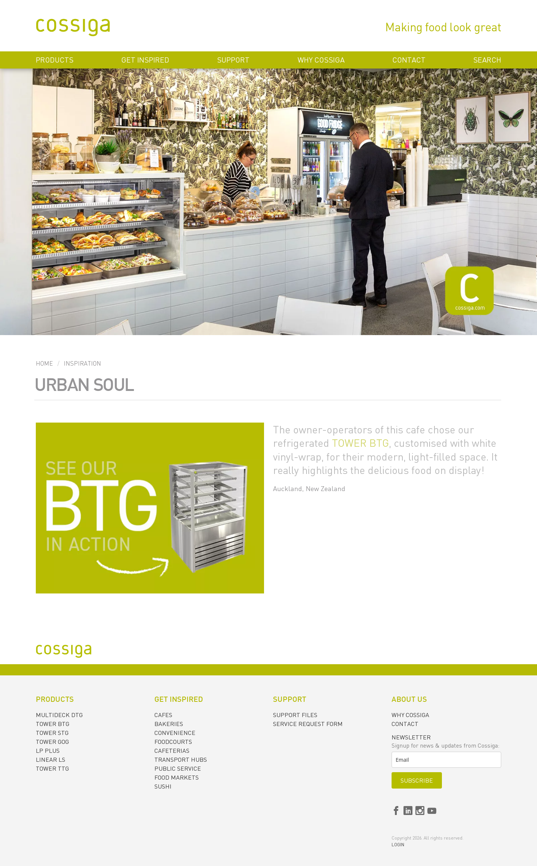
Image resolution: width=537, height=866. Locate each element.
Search (487, 59)
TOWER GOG (52, 741)
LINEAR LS (50, 759)
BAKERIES (168, 723)
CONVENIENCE (174, 732)
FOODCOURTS (173, 741)
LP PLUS (48, 750)
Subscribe (417, 780)
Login (398, 844)
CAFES (163, 715)
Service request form (308, 723)
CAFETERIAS (171, 750)
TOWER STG (52, 732)
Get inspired (145, 59)
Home (44, 363)
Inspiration (82, 363)
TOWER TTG (52, 768)
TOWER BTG (360, 442)
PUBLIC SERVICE (177, 768)
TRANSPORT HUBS (180, 759)
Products (54, 59)
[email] (446, 760)
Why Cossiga (321, 59)
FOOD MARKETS (176, 777)
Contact (408, 59)
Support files (295, 715)
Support (233, 59)
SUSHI (163, 786)
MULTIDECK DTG (59, 715)
